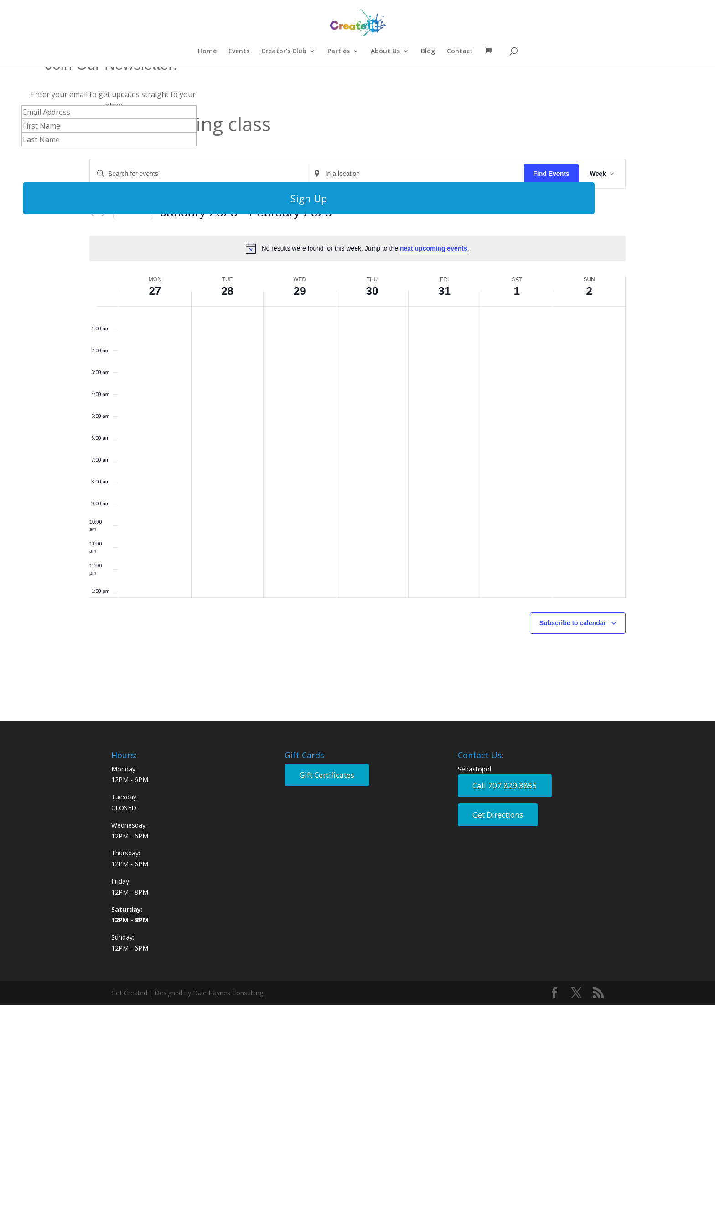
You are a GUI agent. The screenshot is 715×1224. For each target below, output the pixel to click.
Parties (338, 51)
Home (207, 51)
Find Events (551, 173)
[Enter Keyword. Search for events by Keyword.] (198, 173)
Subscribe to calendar (572, 623)
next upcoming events (433, 248)
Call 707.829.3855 (504, 785)
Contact (460, 51)
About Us (385, 51)
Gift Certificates (326, 775)
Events (238, 51)
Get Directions (497, 814)
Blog (428, 51)
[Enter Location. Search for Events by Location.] (415, 173)
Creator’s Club (283, 51)
